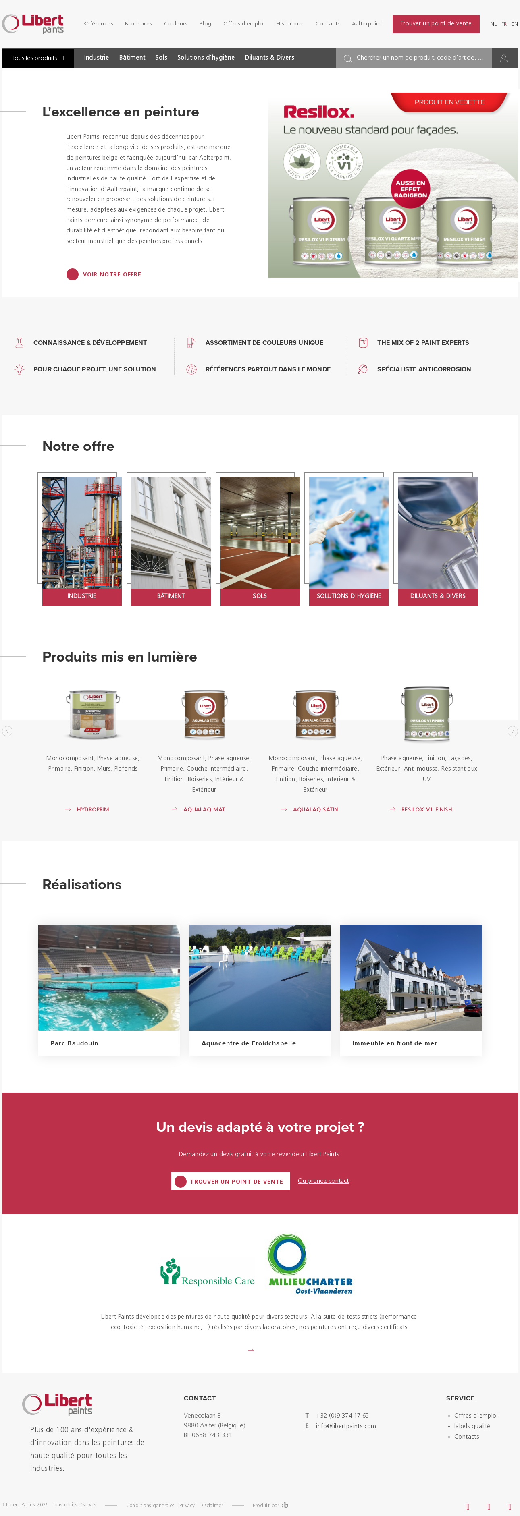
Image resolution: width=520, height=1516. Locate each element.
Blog (206, 24)
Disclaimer (211, 1505)
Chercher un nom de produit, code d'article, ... (420, 58)
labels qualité (472, 1427)
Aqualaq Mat (204, 810)
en (515, 24)
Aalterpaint (367, 24)
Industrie (96, 58)
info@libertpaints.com (346, 1427)
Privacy (187, 1505)
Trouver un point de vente (436, 24)
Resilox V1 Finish (426, 810)
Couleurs (175, 24)
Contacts (327, 24)
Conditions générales (150, 1505)
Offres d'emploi (243, 24)
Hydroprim (93, 810)
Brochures (138, 24)
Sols (161, 58)
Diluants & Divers (269, 58)
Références (98, 24)
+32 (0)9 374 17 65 (342, 1416)
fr (504, 24)
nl (494, 24)
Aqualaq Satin (315, 810)
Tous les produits (38, 58)
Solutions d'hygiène (206, 58)
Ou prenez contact (323, 1181)
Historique (290, 24)
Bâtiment (132, 58)
